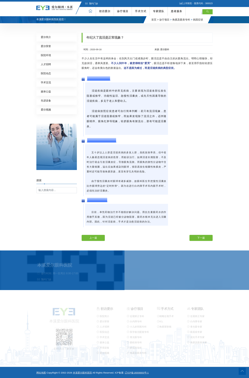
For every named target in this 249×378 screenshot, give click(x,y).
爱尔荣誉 (46, 46)
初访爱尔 (105, 11)
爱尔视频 (46, 109)
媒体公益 (46, 91)
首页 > (155, 19)
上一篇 (93, 237)
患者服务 (176, 11)
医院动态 (46, 73)
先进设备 (46, 100)
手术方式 (140, 11)
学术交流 (46, 82)
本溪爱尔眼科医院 (82, 372)
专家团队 (158, 11)
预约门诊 (91, 3)
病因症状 (198, 19)
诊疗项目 (122, 11)
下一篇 (201, 237)
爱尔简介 (46, 37)
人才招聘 (46, 64)
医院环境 (46, 55)
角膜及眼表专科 (181, 19)
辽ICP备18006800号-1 (137, 372)
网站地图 (41, 372)
